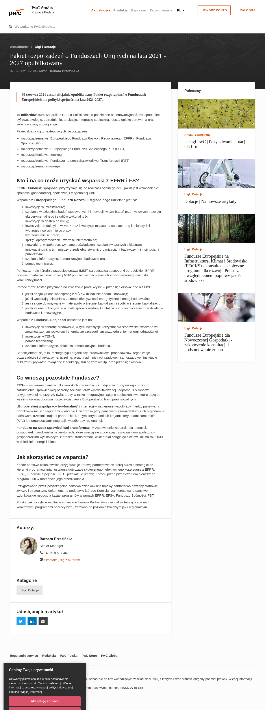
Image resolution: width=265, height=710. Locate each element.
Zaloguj (247, 10)
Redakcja (49, 655)
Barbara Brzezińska (63, 71)
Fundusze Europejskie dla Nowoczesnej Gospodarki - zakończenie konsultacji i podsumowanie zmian (208, 342)
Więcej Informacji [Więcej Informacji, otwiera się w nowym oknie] (31, 698)
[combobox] (123, 26)
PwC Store (89, 655)
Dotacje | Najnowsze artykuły (210, 201)
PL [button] (180, 10)
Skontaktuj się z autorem (60, 560)
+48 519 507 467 (54, 553)
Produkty (120, 10)
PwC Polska (68, 655)
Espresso (138, 10)
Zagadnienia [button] (161, 10)
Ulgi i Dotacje (45, 47)
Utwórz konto (214, 10)
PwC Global (109, 655)
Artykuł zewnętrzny (197, 134)
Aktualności (100, 10)
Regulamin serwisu (24, 655)
